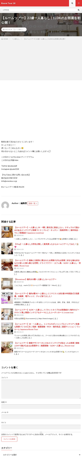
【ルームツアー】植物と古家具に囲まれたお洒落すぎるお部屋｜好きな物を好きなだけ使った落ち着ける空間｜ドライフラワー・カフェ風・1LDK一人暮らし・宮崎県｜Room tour (47, 263)
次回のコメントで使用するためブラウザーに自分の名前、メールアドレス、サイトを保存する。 (37, 434)
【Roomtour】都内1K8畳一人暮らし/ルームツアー (35, 279)
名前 (4, 402)
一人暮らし (20, 29)
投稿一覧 (32, 203)
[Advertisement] (41, 60)
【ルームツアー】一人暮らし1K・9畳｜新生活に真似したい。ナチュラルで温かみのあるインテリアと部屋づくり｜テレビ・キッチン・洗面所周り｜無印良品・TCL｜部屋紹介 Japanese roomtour (47, 230)
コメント (4, 377)
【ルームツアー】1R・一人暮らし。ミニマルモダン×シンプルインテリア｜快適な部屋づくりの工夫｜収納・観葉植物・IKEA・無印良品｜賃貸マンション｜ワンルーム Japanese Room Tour (47, 326)
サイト (3, 422)
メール (4, 412)
